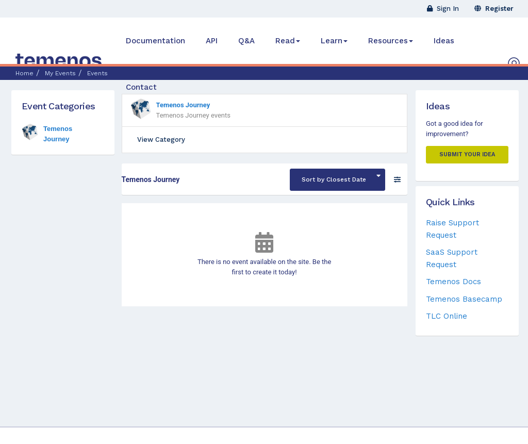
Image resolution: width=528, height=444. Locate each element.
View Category (161, 139)
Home (24, 73)
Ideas (444, 40)
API (212, 40)
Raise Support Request (452, 228)
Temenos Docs (453, 281)
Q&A (246, 40)
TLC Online (446, 316)
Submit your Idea (467, 154)
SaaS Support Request (451, 258)
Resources (390, 40)
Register (494, 8)
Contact (141, 87)
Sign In (443, 8)
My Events (60, 73)
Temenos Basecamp (464, 299)
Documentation (155, 40)
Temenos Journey (183, 105)
